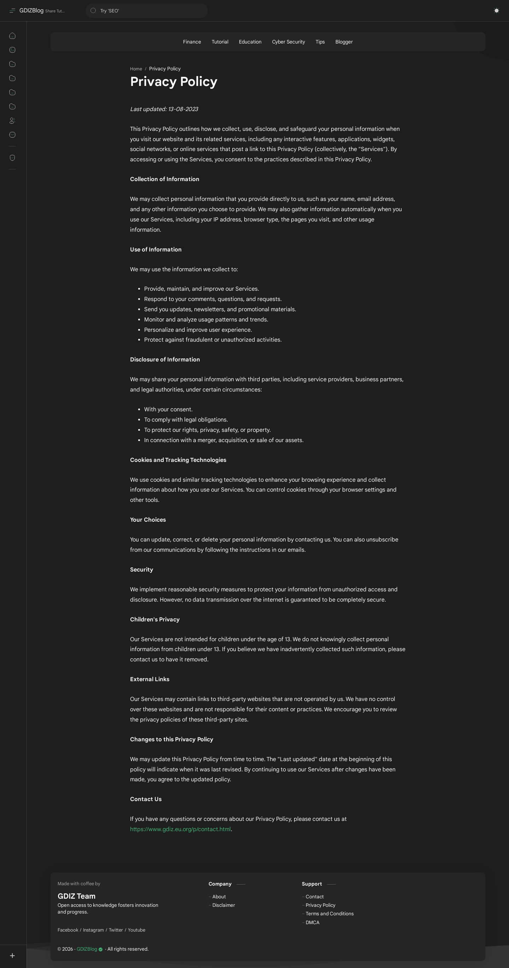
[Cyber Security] (288, 42)
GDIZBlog (31, 10)
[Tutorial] (220, 42)
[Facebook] (68, 930)
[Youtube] (136, 930)
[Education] (250, 42)
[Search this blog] (147, 11)
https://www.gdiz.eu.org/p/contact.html (180, 829)
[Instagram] (93, 930)
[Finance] (192, 42)
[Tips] (320, 42)
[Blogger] (344, 42)
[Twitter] (116, 930)
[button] (496, 10)
